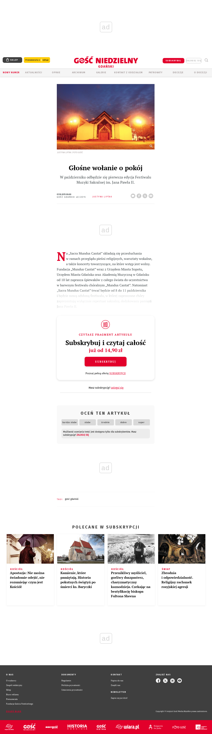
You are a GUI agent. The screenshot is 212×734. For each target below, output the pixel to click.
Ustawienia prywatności (72, 690)
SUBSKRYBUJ (173, 60)
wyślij (152, 195)
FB (140, 195)
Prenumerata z (37, 60)
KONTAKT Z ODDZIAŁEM (128, 72)
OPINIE (56, 72)
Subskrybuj (105, 361)
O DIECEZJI (200, 72)
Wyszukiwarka (206, 60)
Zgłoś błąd (13, 711)
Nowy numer (11, 72)
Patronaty (156, 72)
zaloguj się (193, 60)
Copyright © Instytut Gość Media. (170, 711)
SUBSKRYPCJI (117, 373)
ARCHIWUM (78, 72)
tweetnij (146, 195)
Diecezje (178, 72)
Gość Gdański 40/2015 (71, 197)
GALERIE (101, 72)
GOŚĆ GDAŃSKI (72, 499)
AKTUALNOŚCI (33, 72)
